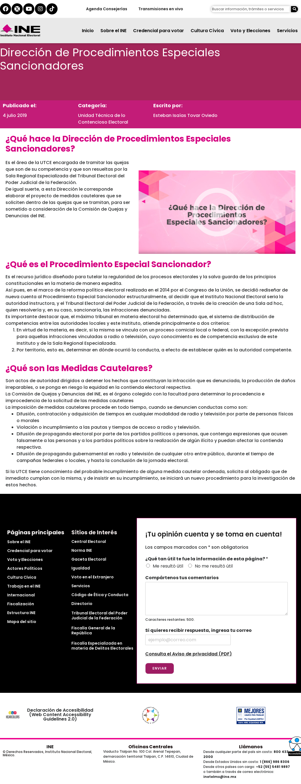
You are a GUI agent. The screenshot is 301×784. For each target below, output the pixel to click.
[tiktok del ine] (52, 8)
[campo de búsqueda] (250, 9)
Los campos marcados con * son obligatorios (196, 547)
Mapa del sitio (21, 621)
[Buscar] (294, 9)
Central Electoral (88, 541)
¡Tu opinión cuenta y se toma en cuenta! (213, 534)
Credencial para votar (158, 30)
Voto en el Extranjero (92, 577)
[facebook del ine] (5, 8)
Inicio (88, 30)
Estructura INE (21, 613)
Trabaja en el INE (23, 586)
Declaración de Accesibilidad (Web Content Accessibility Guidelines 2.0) (60, 714)
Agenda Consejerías (106, 9)
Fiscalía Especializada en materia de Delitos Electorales (102, 645)
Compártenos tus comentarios (182, 578)
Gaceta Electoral (88, 559)
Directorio (81, 603)
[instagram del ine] (40, 8)
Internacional (21, 595)
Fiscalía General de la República (93, 630)
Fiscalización (20, 604)
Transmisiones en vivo (160, 9)
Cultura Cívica (207, 30)
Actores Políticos (24, 568)
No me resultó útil (214, 566)
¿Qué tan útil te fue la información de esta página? (206, 559)
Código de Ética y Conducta (99, 594)
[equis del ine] (17, 8)
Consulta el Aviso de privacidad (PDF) (188, 654)
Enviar (159, 668)
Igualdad (80, 568)
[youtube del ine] (28, 8)
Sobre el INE (113, 30)
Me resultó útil (168, 566)
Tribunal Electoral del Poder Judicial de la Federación (99, 615)
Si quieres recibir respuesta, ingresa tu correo (198, 631)
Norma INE (81, 550)
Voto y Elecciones (250, 30)
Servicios (287, 30)
